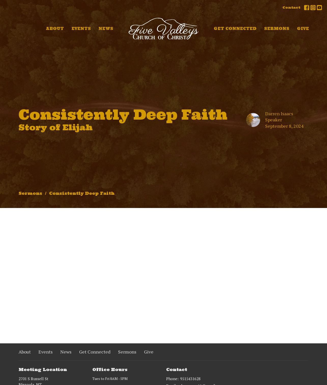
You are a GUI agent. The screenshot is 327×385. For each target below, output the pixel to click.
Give (303, 28)
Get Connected (235, 28)
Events (81, 28)
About (55, 28)
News (105, 28)
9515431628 (190, 378)
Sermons (276, 28)
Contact (291, 7)
